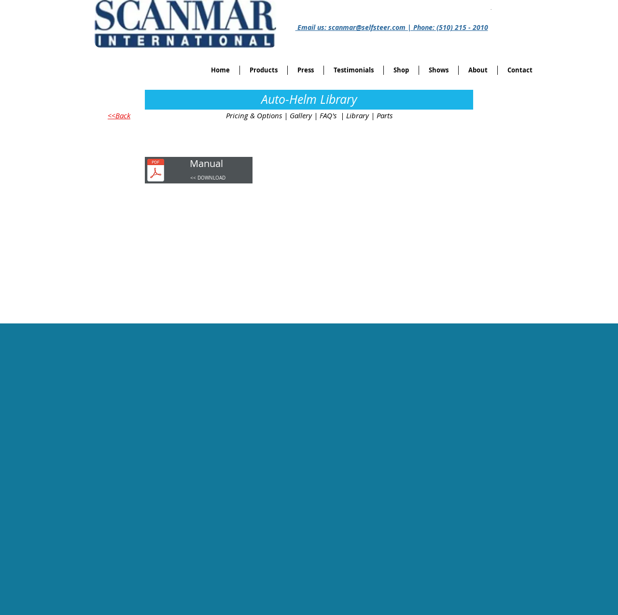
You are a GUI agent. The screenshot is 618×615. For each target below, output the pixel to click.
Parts (385, 115)
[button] (401, 70)
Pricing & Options (254, 115)
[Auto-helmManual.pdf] (156, 171)
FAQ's (328, 115)
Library (357, 115)
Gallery (301, 115)
